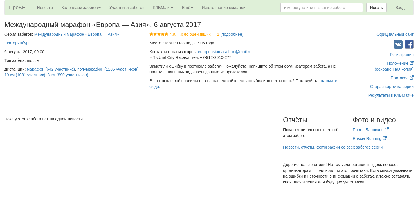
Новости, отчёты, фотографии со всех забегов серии (333, 147)
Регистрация (402, 54)
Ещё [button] (187, 7)
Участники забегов (127, 7)
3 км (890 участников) (67, 75)
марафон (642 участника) (51, 69)
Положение (400, 63)
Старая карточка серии (392, 86)
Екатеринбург (17, 43)
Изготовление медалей (224, 7)
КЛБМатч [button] (163, 7)
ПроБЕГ (18, 7)
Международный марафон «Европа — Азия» (76, 34)
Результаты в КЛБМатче (391, 95)
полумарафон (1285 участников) (107, 69)
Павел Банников (371, 129)
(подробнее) (231, 34)
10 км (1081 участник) (24, 75)
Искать (376, 7)
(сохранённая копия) (394, 69)
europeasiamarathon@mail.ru (225, 51)
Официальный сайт (395, 34)
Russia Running (370, 138)
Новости (45, 7)
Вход (400, 7)
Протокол (402, 77)
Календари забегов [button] (81, 7)
